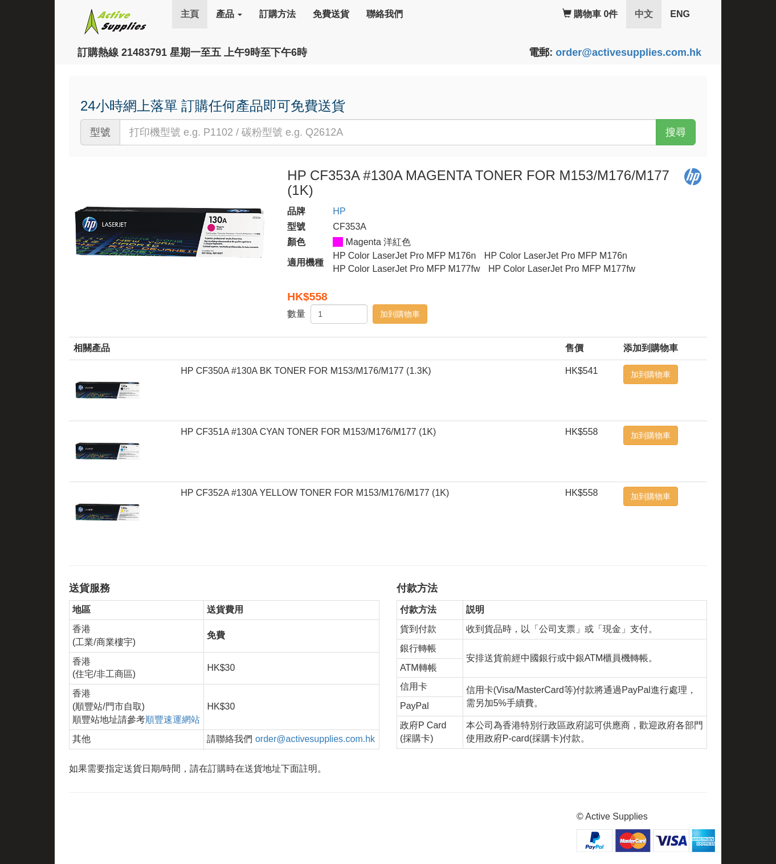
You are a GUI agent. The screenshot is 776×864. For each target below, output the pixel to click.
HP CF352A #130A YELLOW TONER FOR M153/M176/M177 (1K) (315, 493)
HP (339, 211)
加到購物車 (400, 314)
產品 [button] (229, 14)
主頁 (190, 14)
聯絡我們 (384, 14)
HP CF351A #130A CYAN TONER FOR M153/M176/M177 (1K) (308, 432)
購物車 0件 (590, 14)
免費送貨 (331, 14)
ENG (680, 14)
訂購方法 (277, 14)
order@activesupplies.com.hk (628, 52)
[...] (388, 132)
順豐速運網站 (172, 719)
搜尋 (675, 132)
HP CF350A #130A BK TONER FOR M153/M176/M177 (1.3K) (306, 371)
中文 (648, 13)
